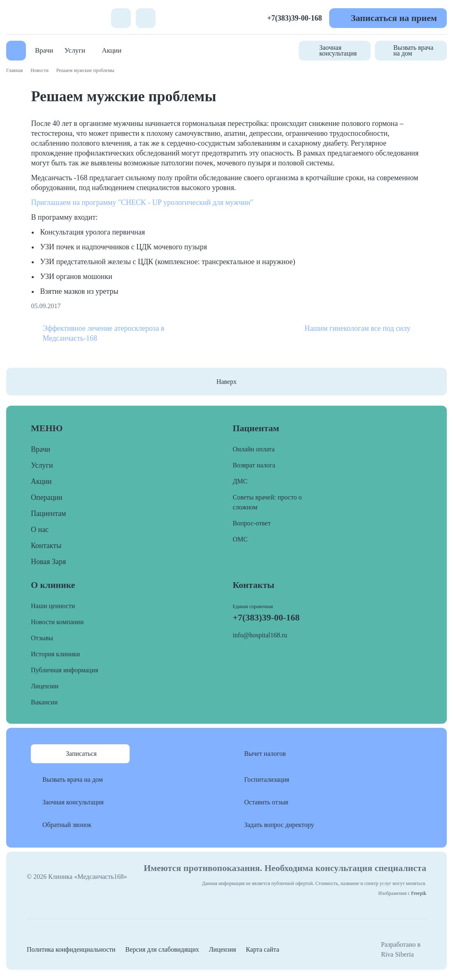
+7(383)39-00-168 (294, 18)
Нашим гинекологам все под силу (357, 328)
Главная (14, 70)
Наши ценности (53, 605)
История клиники (55, 653)
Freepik (418, 893)
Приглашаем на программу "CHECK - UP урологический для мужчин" (142, 202)
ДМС (240, 481)
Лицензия (222, 949)
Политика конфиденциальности (71, 949)
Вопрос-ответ (252, 523)
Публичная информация (64, 670)
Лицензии (44, 686)
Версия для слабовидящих (162, 949)
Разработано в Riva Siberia (400, 949)
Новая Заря (48, 562)
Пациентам (48, 513)
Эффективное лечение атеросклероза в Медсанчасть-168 (104, 333)
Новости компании (57, 621)
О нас (40, 529)
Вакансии (44, 702)
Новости (39, 70)
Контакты (46, 545)
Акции (111, 50)
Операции (47, 497)
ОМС (240, 539)
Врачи (44, 50)
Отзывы (42, 637)
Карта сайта (262, 949)
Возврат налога (254, 465)
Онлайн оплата (254, 449)
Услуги (75, 50)
